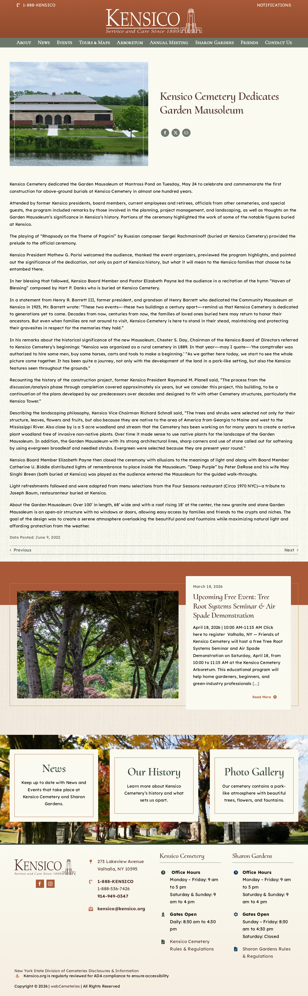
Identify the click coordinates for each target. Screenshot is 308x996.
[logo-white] (154, 10)
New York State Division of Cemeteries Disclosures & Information (76, 970)
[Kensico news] (54, 785)
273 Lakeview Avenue (120, 861)
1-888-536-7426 (113, 888)
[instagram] (50, 884)
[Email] (186, 132)
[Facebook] (165, 132)
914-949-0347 (112, 896)
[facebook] (40, 884)
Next (289, 549)
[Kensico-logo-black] (45, 861)
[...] (255, 683)
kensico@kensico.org (121, 908)
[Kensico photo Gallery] (254, 785)
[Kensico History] (154, 785)
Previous (22, 549)
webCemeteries (65, 986)
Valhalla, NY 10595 (117, 869)
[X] (175, 132)
